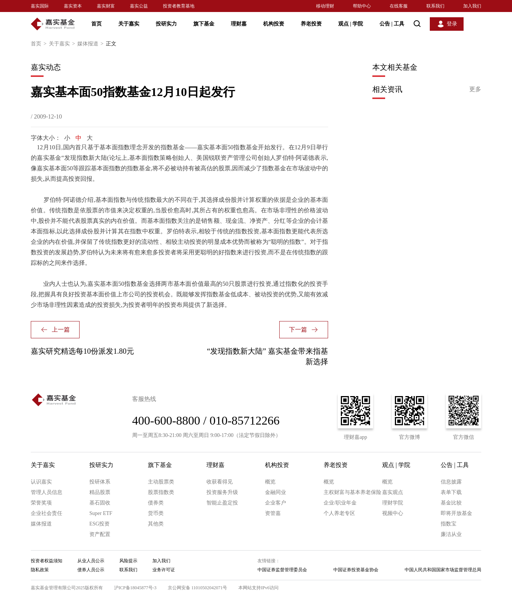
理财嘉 (239, 24)
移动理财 (325, 6)
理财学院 (392, 503)
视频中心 (392, 513)
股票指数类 (161, 492)
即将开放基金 (456, 513)
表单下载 (451, 492)
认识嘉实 (41, 482)
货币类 (156, 513)
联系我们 (435, 6)
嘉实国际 (40, 6)
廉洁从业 (451, 534)
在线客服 (399, 6)
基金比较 (451, 503)
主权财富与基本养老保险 (352, 492)
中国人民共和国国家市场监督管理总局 (443, 569)
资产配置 (99, 534)
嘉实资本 (73, 6)
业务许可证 (163, 569)
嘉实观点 (392, 492)
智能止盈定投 (222, 503)
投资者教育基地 (178, 6)
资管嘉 (273, 513)
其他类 (156, 524)
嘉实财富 (106, 6)
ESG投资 (99, 524)
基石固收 (99, 503)
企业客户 (275, 503)
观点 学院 (350, 24)
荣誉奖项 (41, 503)
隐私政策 (40, 569)
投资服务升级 (222, 492)
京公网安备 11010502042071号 (197, 587)
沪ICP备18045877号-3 (135, 587)
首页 (96, 24)
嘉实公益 (139, 6)
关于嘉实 (128, 24)
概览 (270, 482)
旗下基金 (203, 24)
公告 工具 (391, 24)
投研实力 (166, 24)
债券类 (156, 503)
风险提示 (128, 560)
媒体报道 (91, 44)
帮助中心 (362, 6)
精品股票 (99, 492)
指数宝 (448, 524)
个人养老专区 (339, 513)
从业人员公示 (90, 560)
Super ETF (100, 513)
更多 (475, 89)
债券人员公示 (90, 569)
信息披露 (451, 482)
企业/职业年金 (340, 503)
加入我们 (472, 6)
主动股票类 (161, 482)
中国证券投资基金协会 (355, 569)
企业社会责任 (46, 513)
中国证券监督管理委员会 (282, 569)
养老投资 (311, 24)
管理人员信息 (46, 492)
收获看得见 (219, 482)
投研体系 (99, 482)
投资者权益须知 (46, 560)
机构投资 (273, 24)
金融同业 (275, 492)
